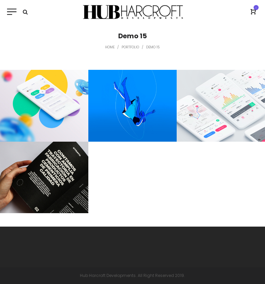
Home (110, 47)
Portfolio (130, 47)
